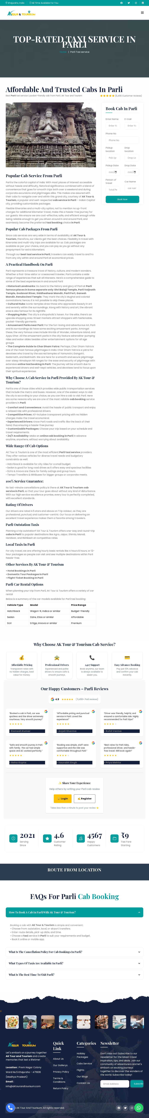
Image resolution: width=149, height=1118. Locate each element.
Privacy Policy (61, 1072)
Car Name (130, 181)
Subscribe (138, 1083)
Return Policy (60, 1088)
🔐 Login (63, 798)
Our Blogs (82, 1076)
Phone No (111, 133)
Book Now (122, 199)
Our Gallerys (60, 1065)
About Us (58, 1059)
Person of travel (111, 181)
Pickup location (110, 149)
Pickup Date (112, 165)
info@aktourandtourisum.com (23, 1086)
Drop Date (130, 165)
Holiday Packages (82, 1055)
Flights (80, 1070)
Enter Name (112, 119)
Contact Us (83, 1083)
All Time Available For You (43, 2)
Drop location (129, 149)
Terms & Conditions (59, 1080)
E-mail (128, 119)
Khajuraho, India (14, 2)
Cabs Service (84, 1063)
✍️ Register (85, 798)
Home (63, 52)
